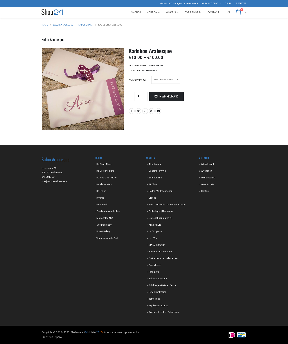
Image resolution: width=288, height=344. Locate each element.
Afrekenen (206, 170)
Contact (213, 12)
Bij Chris (153, 184)
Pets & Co (154, 271)
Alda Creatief (155, 164)
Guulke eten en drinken (108, 211)
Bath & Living (155, 177)
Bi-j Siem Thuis (103, 164)
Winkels (171, 12)
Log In (227, 3)
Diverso (100, 197)
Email (158, 111)
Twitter (138, 111)
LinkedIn (145, 111)
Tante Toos (154, 298)
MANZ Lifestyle (157, 245)
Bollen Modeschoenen (160, 191)
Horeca (152, 12)
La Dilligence (155, 231)
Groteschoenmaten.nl (160, 218)
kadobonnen (149, 70)
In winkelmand (169, 96)
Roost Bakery (103, 231)
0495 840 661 (48, 176)
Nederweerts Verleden (160, 251)
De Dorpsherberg (105, 170)
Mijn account (210, 3)
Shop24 (136, 12)
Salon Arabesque (158, 278)
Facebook (132, 111)
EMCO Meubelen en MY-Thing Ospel (167, 204)
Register (241, 3)
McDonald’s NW (104, 218)
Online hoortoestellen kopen (163, 258)
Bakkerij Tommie (157, 170)
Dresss (152, 197)
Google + (152, 111)
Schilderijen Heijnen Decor (162, 285)
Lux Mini (153, 238)
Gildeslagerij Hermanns (161, 211)
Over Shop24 (193, 12)
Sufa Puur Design (157, 292)
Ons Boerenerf (104, 224)
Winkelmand (207, 164)
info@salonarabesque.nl (54, 181)
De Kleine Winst (104, 184)
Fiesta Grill (101, 204)
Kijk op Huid (155, 224)
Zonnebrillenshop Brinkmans (164, 312)
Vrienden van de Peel (107, 238)
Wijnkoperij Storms (158, 305)
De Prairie (101, 191)
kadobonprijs (137, 80)
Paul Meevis (155, 265)
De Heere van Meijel (106, 177)
